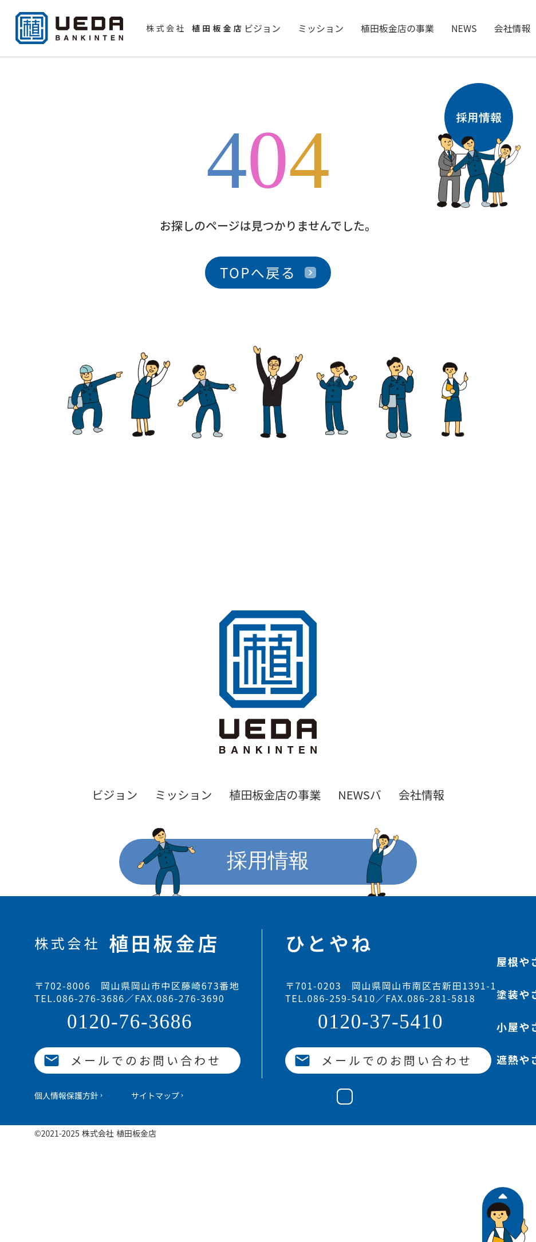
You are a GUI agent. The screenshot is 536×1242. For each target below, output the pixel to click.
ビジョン (262, 28)
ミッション (321, 28)
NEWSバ (359, 795)
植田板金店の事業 (397, 28)
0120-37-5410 (380, 1022)
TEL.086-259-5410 (330, 998)
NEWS (463, 28)
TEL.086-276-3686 (79, 998)
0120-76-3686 (129, 1022)
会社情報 (512, 28)
